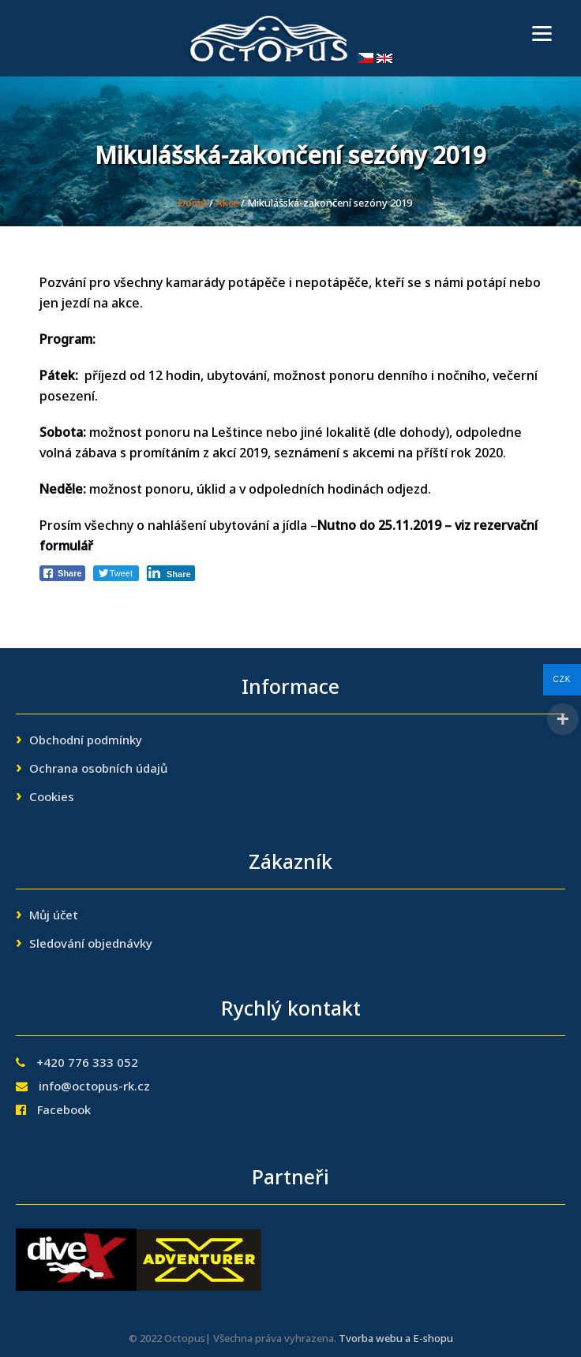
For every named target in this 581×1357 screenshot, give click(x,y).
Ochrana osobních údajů (98, 769)
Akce (227, 204)
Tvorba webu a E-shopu (396, 1339)
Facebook (64, 1111)
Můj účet (53, 916)
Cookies (51, 798)
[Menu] (542, 33)
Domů (192, 204)
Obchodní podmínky (85, 741)
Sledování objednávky (90, 945)
